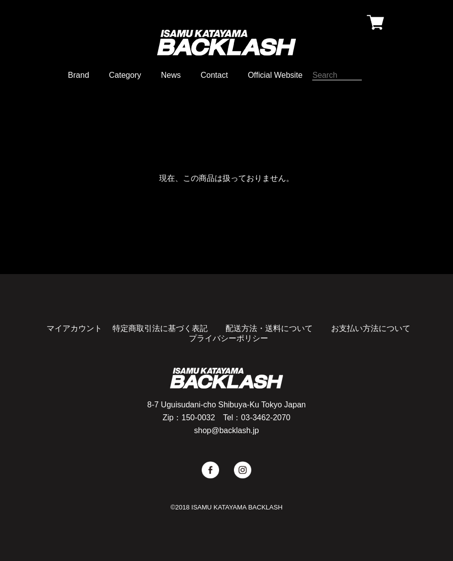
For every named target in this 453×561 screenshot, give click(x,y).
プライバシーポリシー (228, 338)
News (171, 75)
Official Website (275, 75)
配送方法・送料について (269, 328)
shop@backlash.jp (226, 430)
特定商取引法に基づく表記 (160, 328)
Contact (214, 75)
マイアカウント (74, 328)
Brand (78, 75)
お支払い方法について (370, 328)
